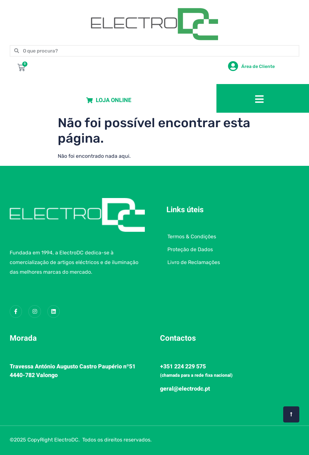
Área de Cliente (258, 66)
